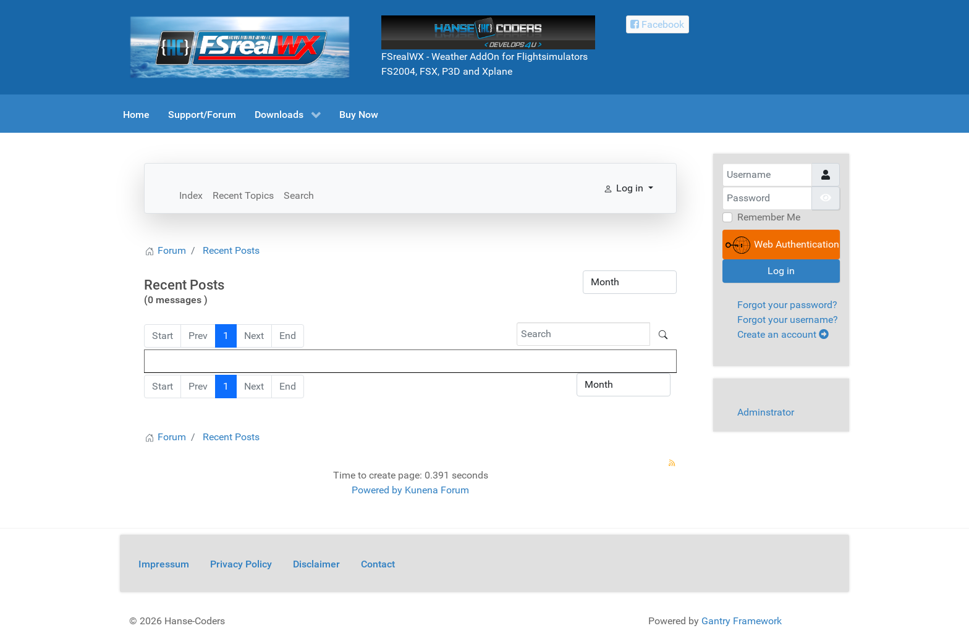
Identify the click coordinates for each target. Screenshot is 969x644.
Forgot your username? (787, 319)
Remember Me (768, 217)
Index (191, 195)
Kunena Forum (437, 490)
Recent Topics (243, 195)
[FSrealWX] (239, 46)
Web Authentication (782, 245)
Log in (781, 271)
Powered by (377, 490)
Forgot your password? (787, 305)
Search (299, 195)
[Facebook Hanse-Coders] (657, 24)
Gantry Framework (741, 621)
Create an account (783, 334)
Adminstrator (765, 412)
